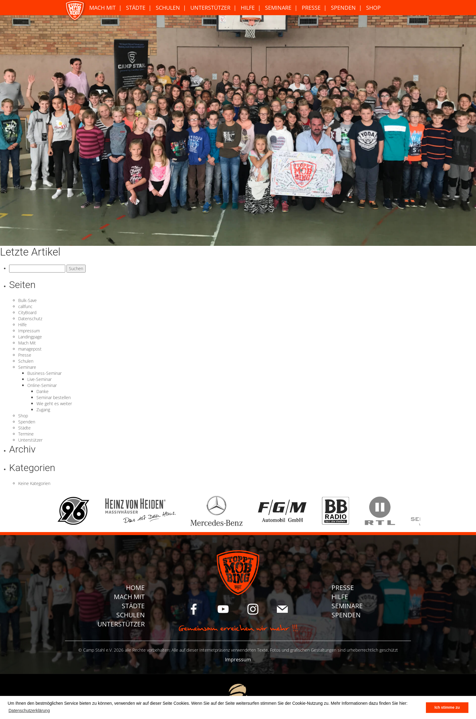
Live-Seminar (39, 379)
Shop (373, 7)
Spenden (343, 7)
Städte (135, 7)
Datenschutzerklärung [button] (29, 710)
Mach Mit (102, 7)
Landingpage (30, 337)
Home (135, 587)
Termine (26, 434)
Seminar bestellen (53, 397)
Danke (42, 391)
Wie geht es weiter (54, 403)
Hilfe (248, 7)
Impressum (29, 331)
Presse (311, 7)
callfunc (25, 306)
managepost (30, 349)
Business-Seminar (44, 373)
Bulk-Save (27, 300)
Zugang (43, 409)
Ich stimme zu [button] (447, 707)
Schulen (168, 7)
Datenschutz (30, 318)
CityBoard (27, 312)
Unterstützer (210, 7)
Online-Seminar (42, 385)
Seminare (278, 7)
